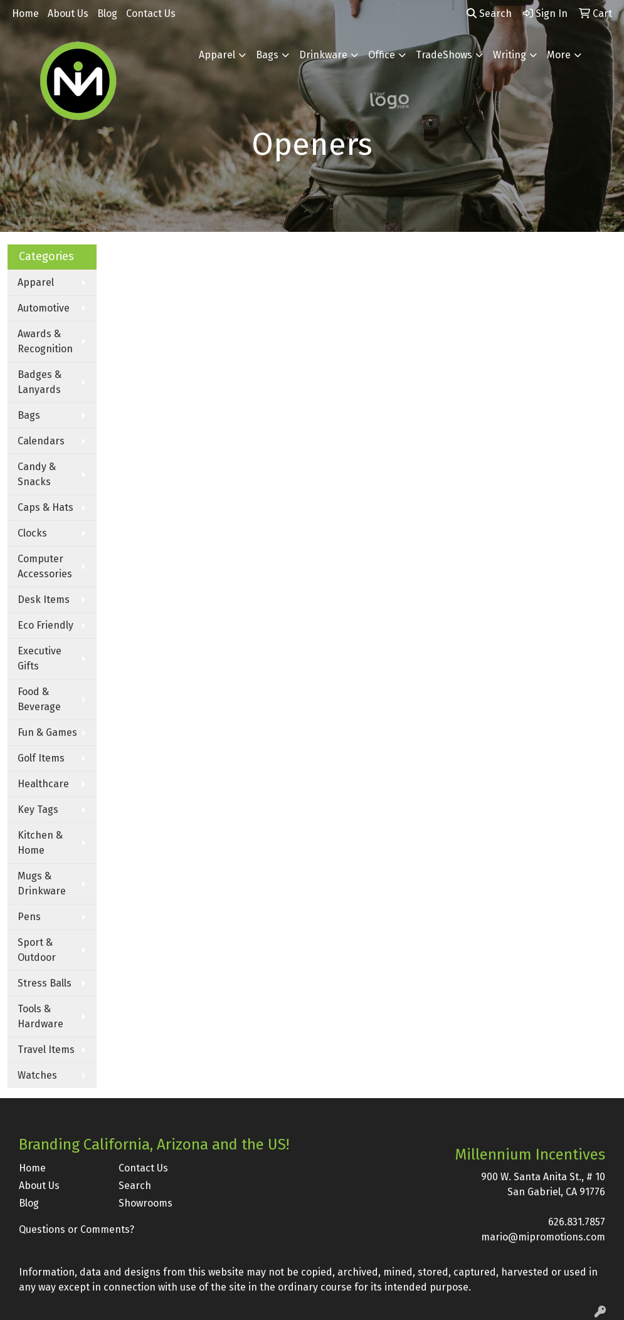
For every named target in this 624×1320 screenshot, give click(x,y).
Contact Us (151, 13)
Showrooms (145, 1203)
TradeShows (444, 55)
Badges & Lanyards (39, 382)
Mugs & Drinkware (42, 883)
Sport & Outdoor (37, 949)
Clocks (32, 533)
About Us (68, 13)
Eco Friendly (45, 625)
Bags (267, 55)
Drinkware (323, 55)
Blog (107, 13)
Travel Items (46, 1049)
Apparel (217, 55)
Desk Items (44, 599)
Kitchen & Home (40, 842)
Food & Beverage (39, 699)
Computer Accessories (45, 566)
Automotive (44, 308)
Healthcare (43, 784)
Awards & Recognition (45, 341)
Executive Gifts (39, 658)
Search (489, 13)
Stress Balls (44, 983)
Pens (29, 917)
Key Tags (38, 809)
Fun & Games (47, 732)
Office (381, 55)
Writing (509, 55)
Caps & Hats (45, 507)
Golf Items (41, 758)
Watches (37, 1075)
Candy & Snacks (37, 474)
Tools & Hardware (40, 1016)
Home (25, 13)
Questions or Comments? (76, 1229)
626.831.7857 (576, 1222)
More (559, 55)
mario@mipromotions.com (543, 1237)
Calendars (41, 441)
